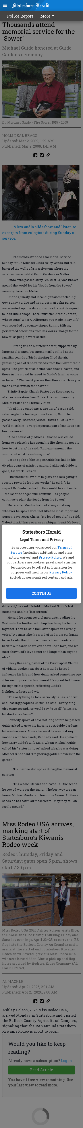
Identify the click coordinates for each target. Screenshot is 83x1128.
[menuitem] (48, 16)
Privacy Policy (50, 557)
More (48, 16)
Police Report (20, 16)
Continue (41, 593)
